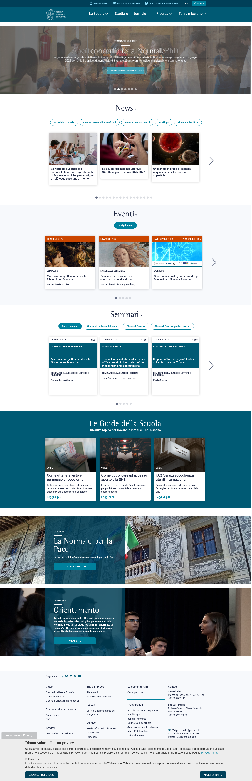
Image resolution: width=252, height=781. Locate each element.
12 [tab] (134, 197)
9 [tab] (123, 197)
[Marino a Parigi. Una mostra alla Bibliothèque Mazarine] (70, 263)
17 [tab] (151, 197)
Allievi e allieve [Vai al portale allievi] (99, 3)
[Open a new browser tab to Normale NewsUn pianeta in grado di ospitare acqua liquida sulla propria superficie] (175, 157)
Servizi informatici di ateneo (101, 728)
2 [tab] (118, 89)
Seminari (126, 315)
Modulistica (93, 732)
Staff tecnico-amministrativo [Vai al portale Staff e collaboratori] (161, 3)
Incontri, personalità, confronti (99, 122)
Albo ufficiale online (137, 731)
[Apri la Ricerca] (199, 3)
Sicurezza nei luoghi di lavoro (142, 727)
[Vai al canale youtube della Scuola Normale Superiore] (79, 676)
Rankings (164, 122)
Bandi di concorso (136, 718)
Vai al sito (74, 641)
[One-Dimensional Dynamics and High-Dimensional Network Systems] (177, 261)
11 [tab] (130, 197)
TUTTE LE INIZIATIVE (74, 567)
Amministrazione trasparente (142, 710)
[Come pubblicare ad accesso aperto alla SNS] (125, 469)
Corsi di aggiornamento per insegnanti (101, 712)
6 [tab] (132, 89)
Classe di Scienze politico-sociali (172, 326)
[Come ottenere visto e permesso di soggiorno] (70, 469)
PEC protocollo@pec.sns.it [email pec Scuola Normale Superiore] (183, 730)
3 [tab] (122, 89)
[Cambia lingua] (187, 3)
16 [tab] (147, 197)
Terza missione (191, 14)
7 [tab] (135, 89)
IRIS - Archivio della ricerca (59, 733)
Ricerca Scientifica (188, 122)
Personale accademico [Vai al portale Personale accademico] (126, 3)
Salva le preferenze (41, 774)
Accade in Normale (64, 122)
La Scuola (96, 14)
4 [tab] (125, 89)
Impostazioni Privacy (19, 735)
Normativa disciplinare (139, 723)
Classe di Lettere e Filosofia (102, 326)
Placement (92, 692)
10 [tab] (127, 197)
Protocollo (92, 736)
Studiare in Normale (130, 14)
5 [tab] (128, 89)
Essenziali (34, 759)
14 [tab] (141, 197)
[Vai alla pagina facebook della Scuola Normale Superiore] (75, 676)
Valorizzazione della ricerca (101, 696)
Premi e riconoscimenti (137, 122)
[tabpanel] (125, 60)
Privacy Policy (209, 752)
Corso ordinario (54, 715)
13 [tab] (137, 197)
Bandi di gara (134, 714)
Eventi (125, 214)
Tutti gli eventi (125, 225)
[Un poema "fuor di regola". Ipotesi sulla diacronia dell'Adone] (175, 366)
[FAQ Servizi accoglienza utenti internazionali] (179, 469)
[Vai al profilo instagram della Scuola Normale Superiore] (62, 676)
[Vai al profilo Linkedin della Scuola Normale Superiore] (71, 676)
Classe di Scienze (136, 326)
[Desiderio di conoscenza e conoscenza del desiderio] (124, 263)
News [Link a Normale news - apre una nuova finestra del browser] (126, 109)
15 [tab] (144, 197)
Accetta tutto (213, 774)
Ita (184, 3)
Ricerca (162, 14)
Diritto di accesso (136, 735)
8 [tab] (120, 197)
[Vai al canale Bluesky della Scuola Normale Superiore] (66, 676)
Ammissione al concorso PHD (125, 70)
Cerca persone (135, 692)
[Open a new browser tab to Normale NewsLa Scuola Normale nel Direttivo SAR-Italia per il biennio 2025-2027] (124, 156)
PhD (48, 719)
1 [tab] (115, 89)
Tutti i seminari (70, 326)
